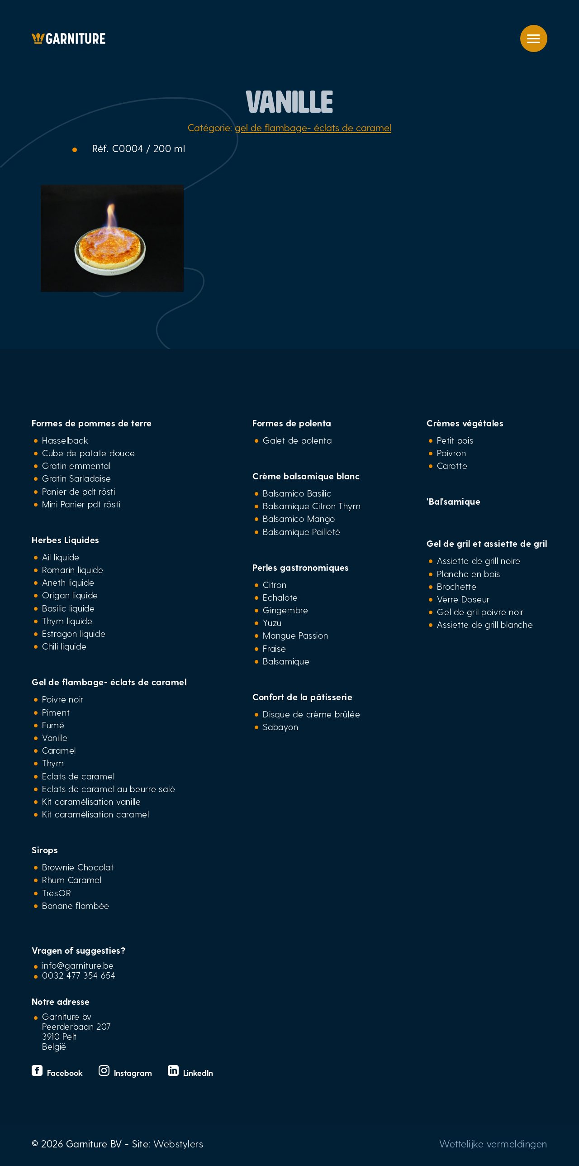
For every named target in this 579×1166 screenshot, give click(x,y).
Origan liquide (70, 594)
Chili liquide (64, 645)
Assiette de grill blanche (485, 624)
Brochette (457, 586)
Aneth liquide (68, 582)
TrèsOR (56, 892)
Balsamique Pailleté (302, 531)
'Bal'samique (453, 501)
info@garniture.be (78, 965)
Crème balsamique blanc (306, 475)
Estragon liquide (74, 633)
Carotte (452, 465)
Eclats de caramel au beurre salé (108, 788)
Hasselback (65, 440)
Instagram (126, 1072)
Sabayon (280, 726)
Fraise (274, 648)
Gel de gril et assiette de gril (487, 543)
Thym (53, 762)
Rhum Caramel (72, 879)
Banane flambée (75, 905)
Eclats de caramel (78, 775)
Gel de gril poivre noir (480, 611)
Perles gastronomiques (300, 567)
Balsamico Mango (299, 518)
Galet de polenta (297, 440)
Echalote (280, 597)
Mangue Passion (295, 635)
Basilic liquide (68, 607)
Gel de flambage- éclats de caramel (109, 681)
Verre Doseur (463, 598)
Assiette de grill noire (479, 560)
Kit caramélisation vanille (91, 801)
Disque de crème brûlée (311, 713)
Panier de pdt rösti (78, 491)
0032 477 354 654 (79, 975)
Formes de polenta (292, 422)
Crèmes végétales (465, 422)
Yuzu (272, 622)
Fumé (53, 724)
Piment (56, 712)
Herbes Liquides (66, 539)
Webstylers (178, 1143)
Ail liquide (61, 556)
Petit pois (455, 440)
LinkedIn (190, 1072)
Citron (274, 584)
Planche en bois (468, 573)
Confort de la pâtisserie (302, 696)
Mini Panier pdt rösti (81, 503)
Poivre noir (63, 698)
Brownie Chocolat (78, 866)
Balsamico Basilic (297, 492)
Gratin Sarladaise (76, 478)
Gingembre (285, 609)
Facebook (58, 1072)
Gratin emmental (76, 465)
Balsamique (286, 660)
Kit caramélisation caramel (95, 813)
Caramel (59, 750)
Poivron (451, 452)
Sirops (45, 849)
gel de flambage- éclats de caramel (313, 127)
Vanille (55, 737)
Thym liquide (67, 620)
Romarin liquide (73, 569)
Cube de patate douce (88, 452)
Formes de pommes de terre (92, 422)
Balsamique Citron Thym (312, 505)
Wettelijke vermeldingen (493, 1143)
